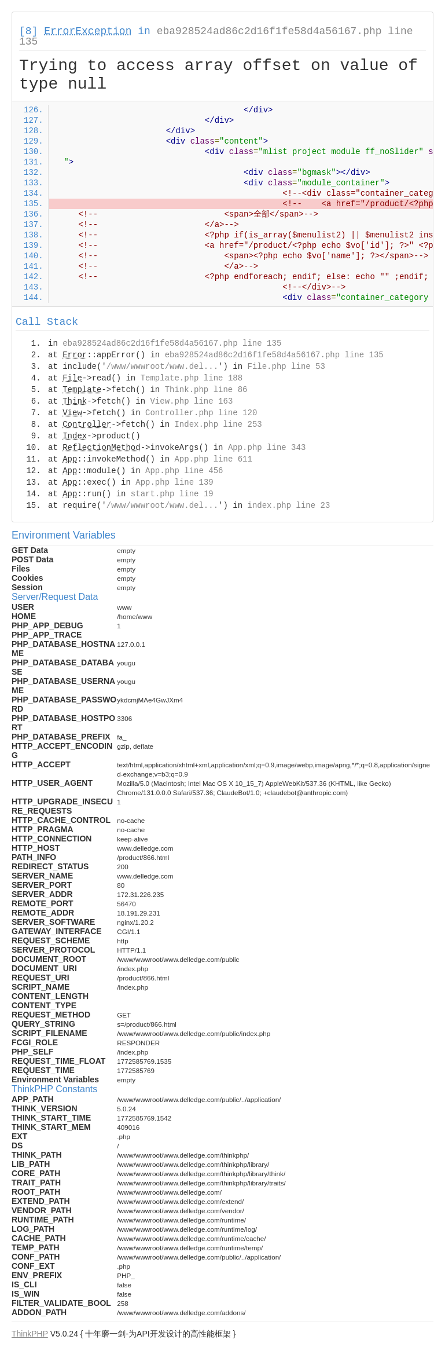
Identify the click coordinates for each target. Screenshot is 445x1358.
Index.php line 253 (218, 424)
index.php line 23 (288, 505)
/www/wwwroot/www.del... (162, 366)
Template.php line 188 (191, 378)
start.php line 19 (172, 494)
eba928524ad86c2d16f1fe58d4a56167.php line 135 (216, 36)
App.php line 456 (184, 470)
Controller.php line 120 (201, 413)
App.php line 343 (267, 447)
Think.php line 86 (206, 389)
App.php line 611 (213, 459)
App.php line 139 (174, 482)
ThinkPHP (30, 1333)
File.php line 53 (286, 366)
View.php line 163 (191, 401)
